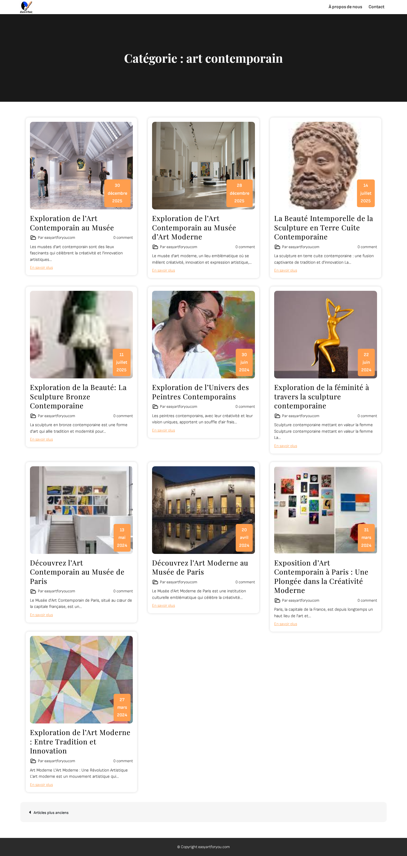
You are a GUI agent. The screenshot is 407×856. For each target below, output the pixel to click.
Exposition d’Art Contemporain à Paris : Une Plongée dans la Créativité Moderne (321, 576)
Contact (376, 7)
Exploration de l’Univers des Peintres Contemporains (200, 391)
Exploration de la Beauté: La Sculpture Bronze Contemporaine (78, 396)
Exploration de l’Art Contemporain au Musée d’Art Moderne (194, 227)
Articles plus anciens (51, 812)
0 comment (123, 237)
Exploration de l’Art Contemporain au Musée (72, 222)
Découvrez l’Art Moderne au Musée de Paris (200, 567)
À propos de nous (345, 7)
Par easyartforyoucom (56, 237)
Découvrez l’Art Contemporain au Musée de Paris (77, 572)
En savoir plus (41, 267)
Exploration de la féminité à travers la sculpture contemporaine (321, 396)
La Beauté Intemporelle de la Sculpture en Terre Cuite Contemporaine (323, 227)
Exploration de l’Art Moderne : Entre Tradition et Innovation (80, 741)
